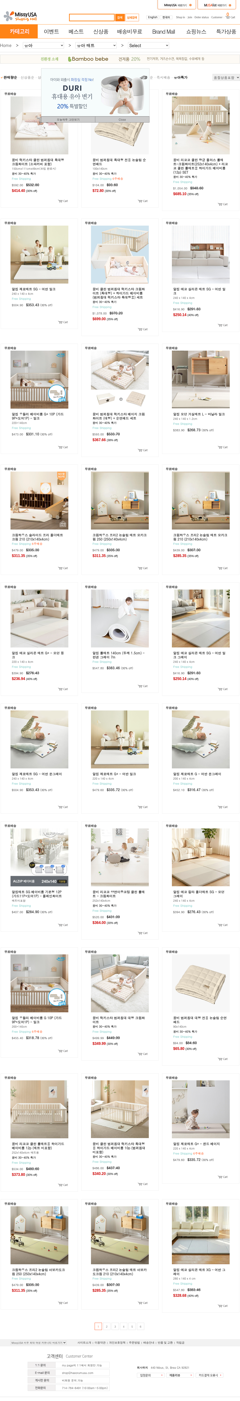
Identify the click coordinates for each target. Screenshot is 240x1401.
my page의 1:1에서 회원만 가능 (82, 1365)
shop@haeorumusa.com (77, 1373)
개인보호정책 (117, 1342)
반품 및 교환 (165, 1342)
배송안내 (148, 1342)
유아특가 (180, 77)
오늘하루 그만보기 (68, 119)
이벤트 (51, 31)
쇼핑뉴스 (196, 31)
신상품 (100, 31)
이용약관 (100, 1342)
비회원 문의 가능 (72, 1380)
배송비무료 (129, 31)
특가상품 (226, 31)
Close (122, 119)
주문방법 (134, 1342)
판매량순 (10, 77)
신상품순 (27, 77)
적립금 (180, 1342)
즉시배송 (163, 77)
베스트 (76, 31)
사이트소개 (84, 1342)
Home (5, 45)
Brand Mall (163, 31)
